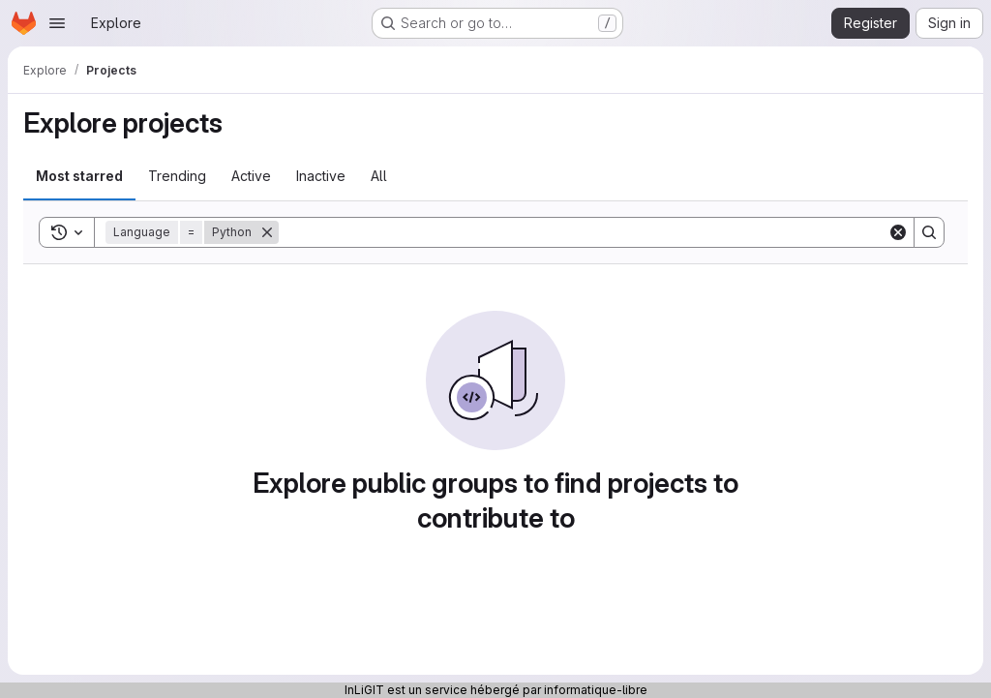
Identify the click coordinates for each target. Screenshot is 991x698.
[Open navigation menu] (57, 23)
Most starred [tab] (79, 175)
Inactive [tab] (320, 175)
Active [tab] (251, 175)
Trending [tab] (177, 175)
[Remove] (267, 232)
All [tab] (379, 175)
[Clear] (898, 232)
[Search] (583, 232)
